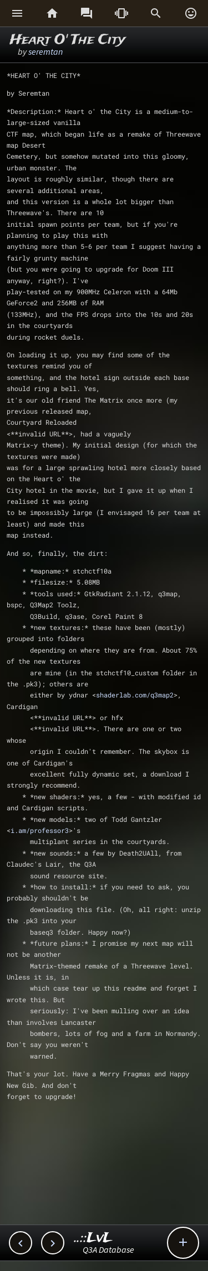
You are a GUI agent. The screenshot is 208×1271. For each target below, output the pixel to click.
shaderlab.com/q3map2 (135, 694)
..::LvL (93, 1238)
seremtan (45, 51)
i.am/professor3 (40, 830)
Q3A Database (108, 1249)
